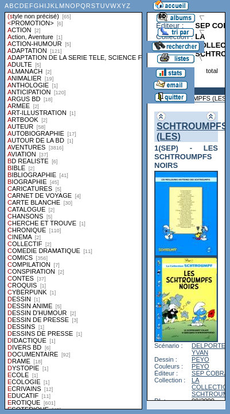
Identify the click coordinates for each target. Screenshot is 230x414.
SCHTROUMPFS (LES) (195, 98)
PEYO (200, 359)
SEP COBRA (210, 373)
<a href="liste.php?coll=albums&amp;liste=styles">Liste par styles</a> (73, 204)
